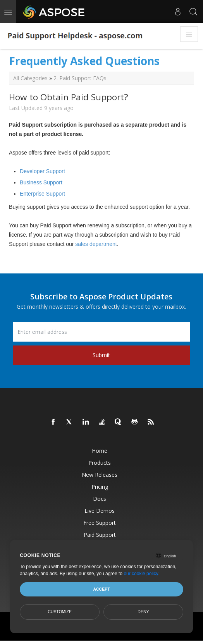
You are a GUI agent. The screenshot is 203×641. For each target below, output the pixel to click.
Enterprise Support (42, 194)
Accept (101, 589)
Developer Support (42, 171)
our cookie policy (141, 573)
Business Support (41, 182)
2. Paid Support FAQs (80, 78)
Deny (143, 611)
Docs (99, 498)
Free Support (99, 522)
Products (99, 462)
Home (99, 450)
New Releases (99, 474)
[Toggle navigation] (189, 34)
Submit (101, 355)
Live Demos (99, 510)
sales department (96, 244)
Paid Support (100, 534)
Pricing (99, 486)
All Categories (30, 78)
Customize (60, 611)
